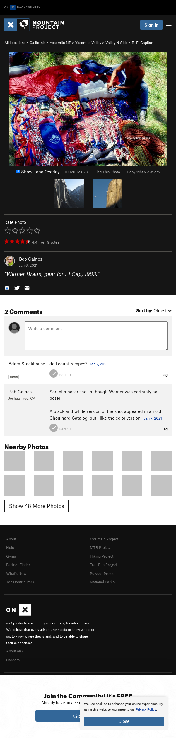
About (11, 539)
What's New (16, 573)
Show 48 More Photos (36, 506)
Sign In (151, 24)
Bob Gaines (30, 258)
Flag (164, 374)
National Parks (102, 582)
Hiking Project (101, 556)
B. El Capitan (142, 42)
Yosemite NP (60, 42)
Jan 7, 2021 (99, 364)
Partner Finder (18, 564)
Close (123, 721)
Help (10, 547)
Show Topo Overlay (37, 171)
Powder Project (102, 573)
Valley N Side (116, 42)
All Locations (14, 42)
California (38, 42)
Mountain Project (104, 539)
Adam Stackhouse (26, 363)
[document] (124, 713)
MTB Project (100, 547)
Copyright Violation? (143, 172)
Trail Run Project (103, 564)
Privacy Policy (146, 709)
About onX (15, 651)
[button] (7, 287)
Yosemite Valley (88, 42)
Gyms (11, 556)
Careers (13, 659)
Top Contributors (20, 582)
